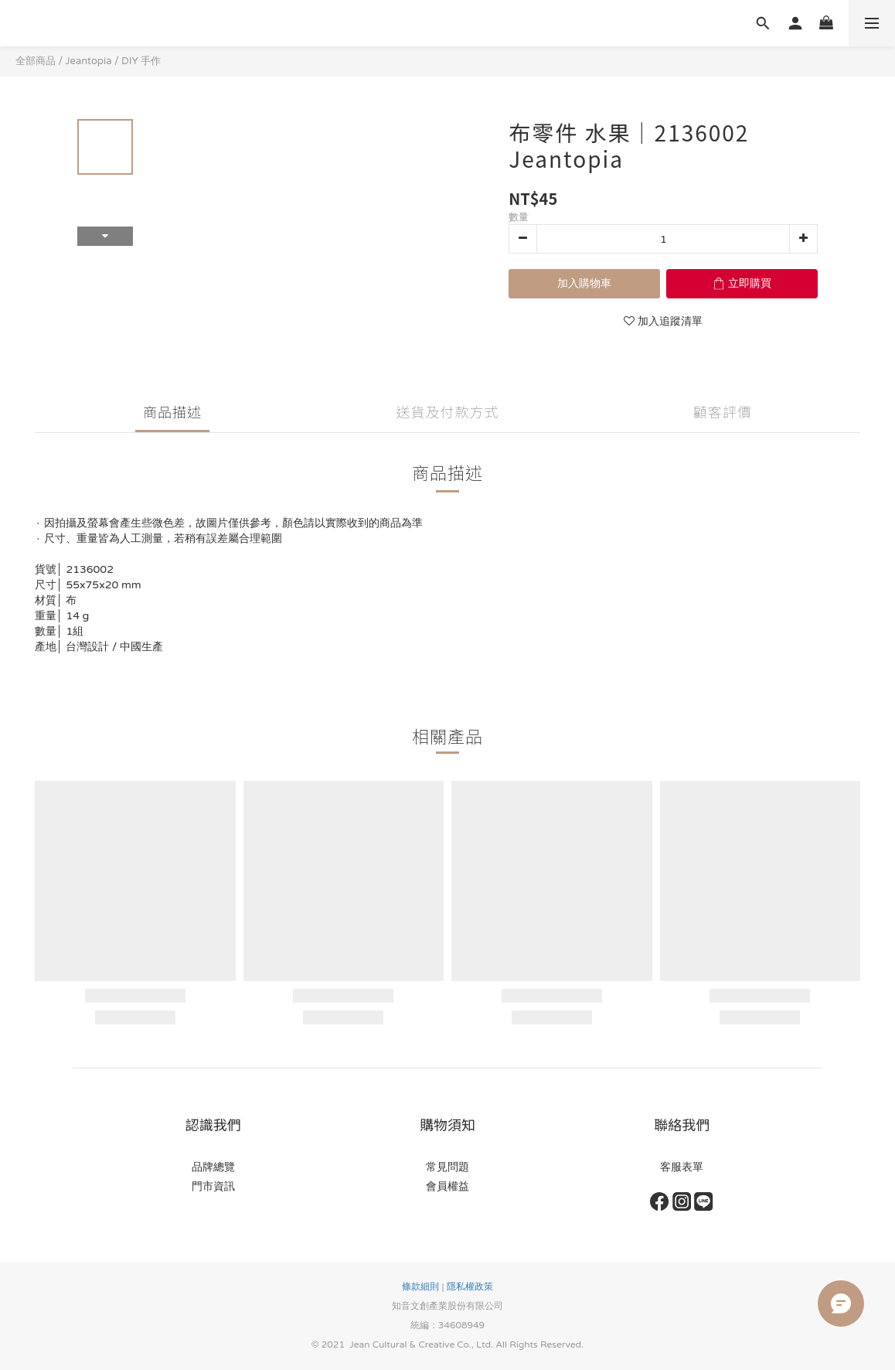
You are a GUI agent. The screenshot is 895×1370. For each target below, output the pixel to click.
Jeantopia (89, 61)
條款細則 (420, 1286)
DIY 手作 (141, 61)
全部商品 (35, 61)
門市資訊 (213, 1186)
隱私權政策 (470, 1286)
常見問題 (447, 1167)
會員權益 (447, 1186)
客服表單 (681, 1167)
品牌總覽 (213, 1167)
